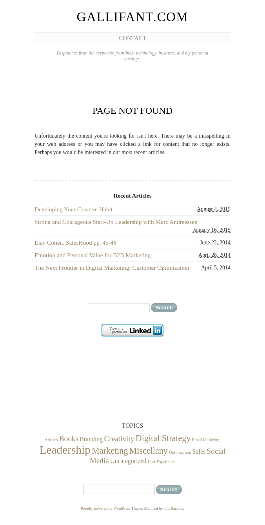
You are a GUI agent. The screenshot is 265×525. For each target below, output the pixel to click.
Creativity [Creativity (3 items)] (119, 438)
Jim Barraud (173, 508)
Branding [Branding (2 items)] (91, 439)
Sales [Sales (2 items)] (198, 451)
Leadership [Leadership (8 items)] (65, 449)
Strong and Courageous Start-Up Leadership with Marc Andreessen (116, 221)
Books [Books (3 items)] (68, 438)
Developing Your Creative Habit (73, 209)
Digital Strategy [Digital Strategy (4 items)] (163, 438)
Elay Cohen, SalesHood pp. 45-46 (75, 242)
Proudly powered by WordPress (106, 508)
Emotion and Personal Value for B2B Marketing (92, 255)
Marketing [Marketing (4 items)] (110, 451)
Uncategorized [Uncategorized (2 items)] (128, 461)
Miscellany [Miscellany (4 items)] (148, 451)
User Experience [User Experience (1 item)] (162, 462)
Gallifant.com (132, 17)
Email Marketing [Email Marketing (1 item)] (206, 440)
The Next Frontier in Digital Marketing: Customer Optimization (111, 267)
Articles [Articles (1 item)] (51, 440)
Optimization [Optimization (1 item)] (180, 452)
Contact (132, 38)
